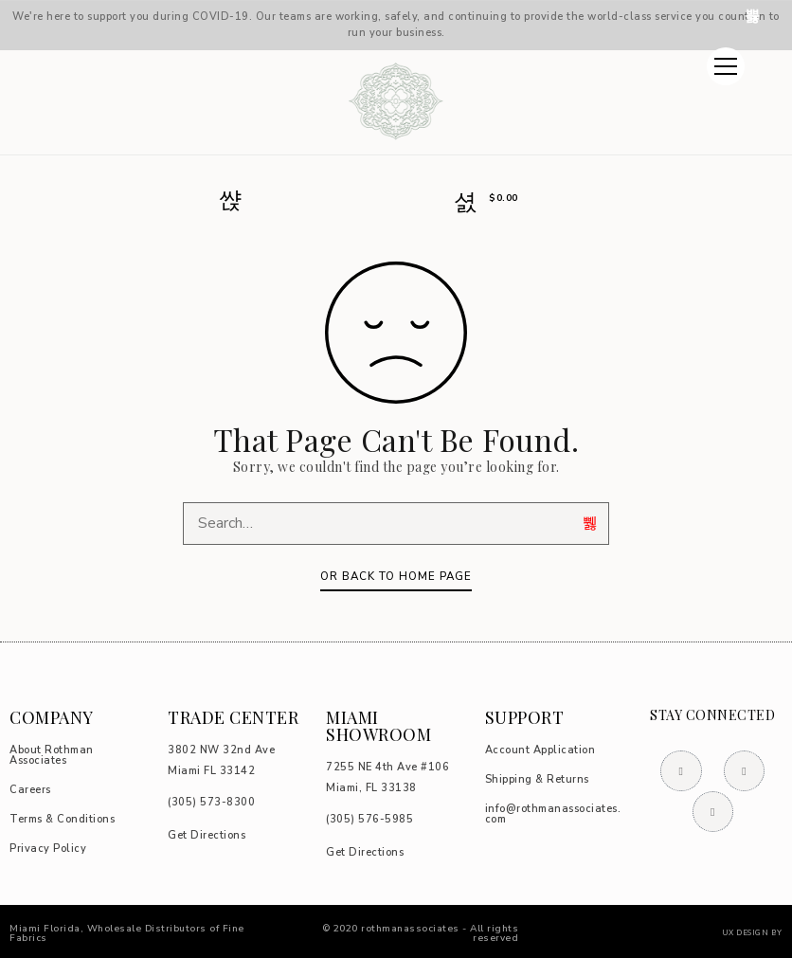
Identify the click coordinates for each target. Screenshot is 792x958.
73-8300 (211, 802)
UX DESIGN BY (752, 933)
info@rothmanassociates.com (553, 814)
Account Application (540, 750)
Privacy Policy (47, 848)
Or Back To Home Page (396, 576)
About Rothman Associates (51, 755)
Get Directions (206, 835)
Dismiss (754, 16)
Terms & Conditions (62, 819)
